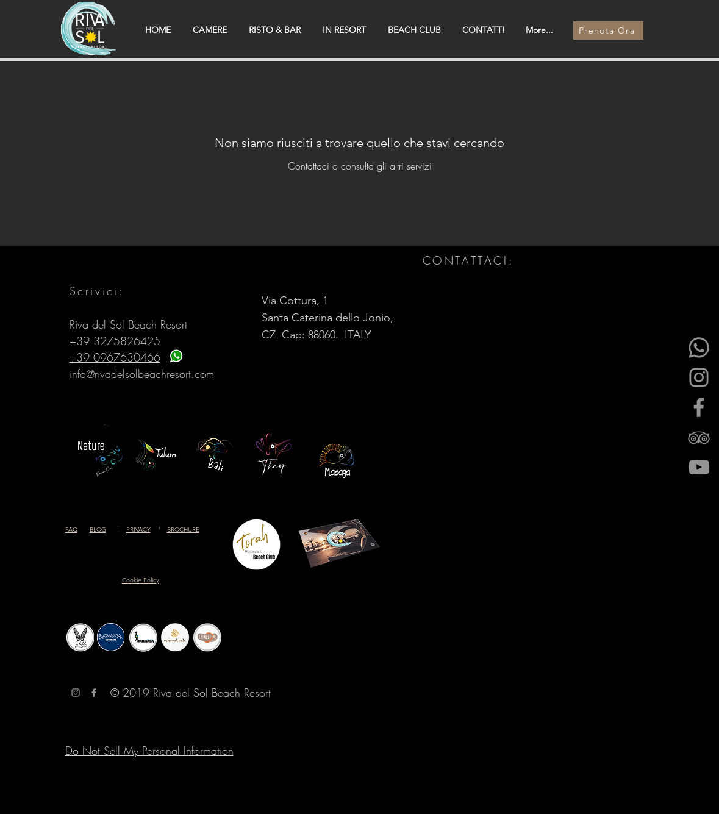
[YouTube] (699, 467)
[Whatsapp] (699, 347)
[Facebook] (699, 407)
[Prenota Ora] (608, 30)
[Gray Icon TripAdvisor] (699, 437)
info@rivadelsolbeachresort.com (142, 373)
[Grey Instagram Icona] (75, 692)
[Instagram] (699, 377)
